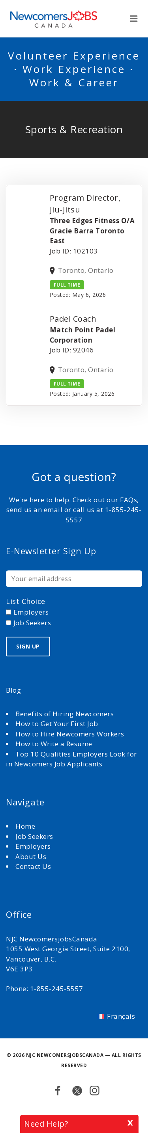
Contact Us (33, 866)
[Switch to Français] (116, 1016)
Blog (13, 690)
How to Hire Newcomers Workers (69, 733)
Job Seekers (34, 836)
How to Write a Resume (53, 743)
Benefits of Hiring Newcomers (64, 713)
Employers (33, 846)
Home (26, 826)
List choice (25, 601)
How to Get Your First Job (56, 723)
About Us (31, 856)
